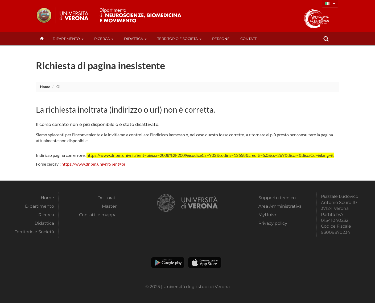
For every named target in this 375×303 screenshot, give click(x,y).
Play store (167, 262)
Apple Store (204, 262)
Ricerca (103, 38)
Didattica (135, 38)
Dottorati (107, 197)
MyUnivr (267, 214)
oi (58, 86)
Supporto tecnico (277, 197)
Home (45, 86)
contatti (249, 38)
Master (109, 206)
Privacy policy (272, 223)
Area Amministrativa (280, 206)
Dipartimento (68, 38)
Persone (221, 38)
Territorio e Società (179, 38)
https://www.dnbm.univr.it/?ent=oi (93, 163)
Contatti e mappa (98, 214)
